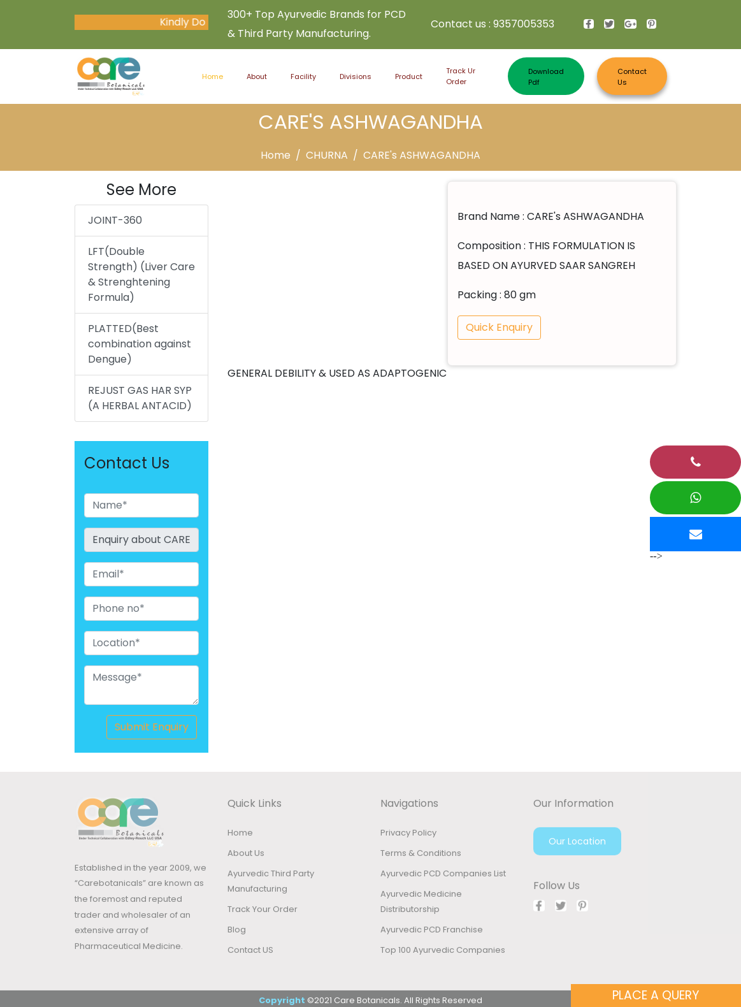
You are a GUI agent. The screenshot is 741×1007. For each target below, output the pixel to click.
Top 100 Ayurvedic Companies (442, 952)
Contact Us (632, 76)
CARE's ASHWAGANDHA (421, 155)
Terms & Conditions (420, 856)
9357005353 (523, 24)
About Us (245, 856)
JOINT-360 (115, 220)
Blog (236, 932)
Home (212, 76)
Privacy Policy (408, 835)
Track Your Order (262, 912)
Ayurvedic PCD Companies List (443, 876)
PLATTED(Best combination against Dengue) (139, 343)
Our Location (577, 843)
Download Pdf (546, 76)
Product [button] (408, 76)
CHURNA (327, 155)
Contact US (250, 952)
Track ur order (460, 76)
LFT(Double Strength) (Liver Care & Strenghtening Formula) (141, 274)
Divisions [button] (355, 76)
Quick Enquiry (499, 327)
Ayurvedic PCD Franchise (431, 932)
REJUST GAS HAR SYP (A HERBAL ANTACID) (140, 398)
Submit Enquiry (152, 727)
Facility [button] (303, 76)
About (257, 76)
